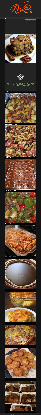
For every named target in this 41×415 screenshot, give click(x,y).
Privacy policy (11, 414)
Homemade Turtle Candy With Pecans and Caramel (15, 412)
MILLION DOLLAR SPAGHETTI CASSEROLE (13, 345)
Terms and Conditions (7, 414)
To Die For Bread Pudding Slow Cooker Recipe (20, 64)
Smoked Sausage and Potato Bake (11, 124)
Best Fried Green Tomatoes (10, 379)
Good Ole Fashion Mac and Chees (11, 323)
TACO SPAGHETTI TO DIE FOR (10, 256)
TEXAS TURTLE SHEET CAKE (10, 190)
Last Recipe (28, 20)
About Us (15, 414)
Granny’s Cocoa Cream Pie (10, 289)
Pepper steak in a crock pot (10, 223)
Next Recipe (33, 20)
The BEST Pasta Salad (9, 157)
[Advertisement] (20, 28)
